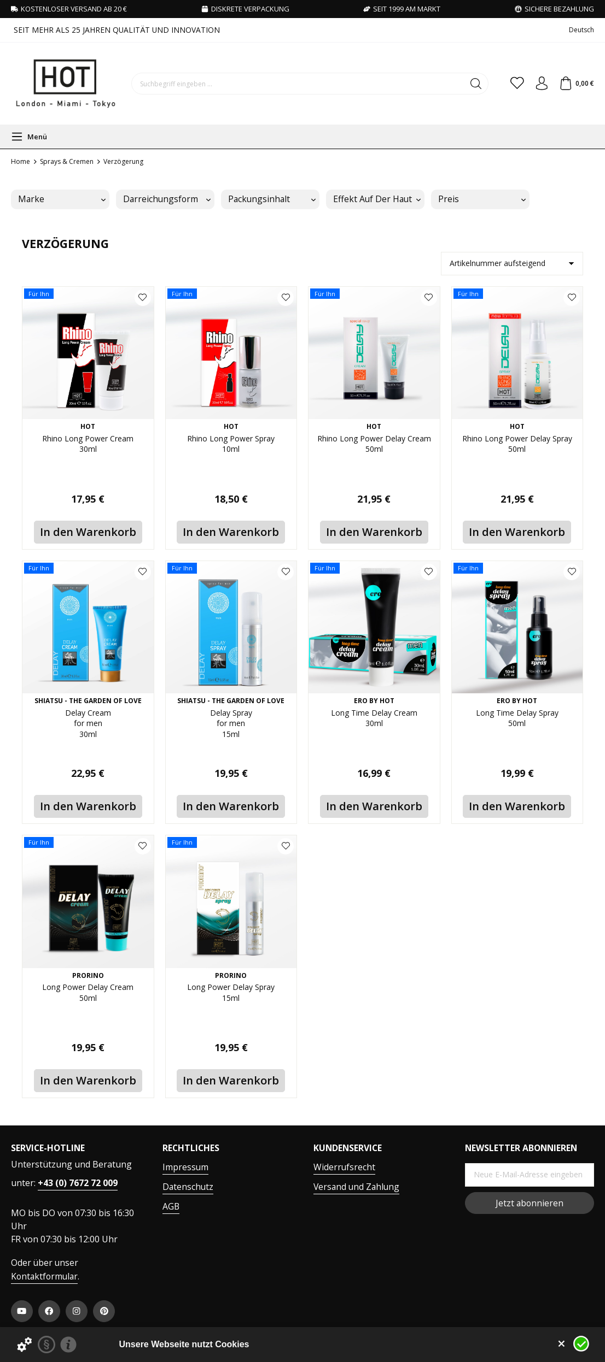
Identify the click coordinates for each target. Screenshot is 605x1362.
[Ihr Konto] (537, 83)
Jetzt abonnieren (529, 1203)
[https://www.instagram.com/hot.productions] (77, 1311)
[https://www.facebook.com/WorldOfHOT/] (49, 1311)
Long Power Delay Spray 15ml (231, 994)
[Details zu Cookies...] (24, 1344)
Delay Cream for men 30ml (88, 725)
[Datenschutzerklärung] (46, 1344)
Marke (62, 199)
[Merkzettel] (510, 83)
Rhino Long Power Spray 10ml (231, 445)
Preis (482, 199)
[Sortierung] (512, 263)
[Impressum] (68, 1344)
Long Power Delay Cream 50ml (88, 994)
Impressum (185, 1167)
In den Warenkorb (88, 531)
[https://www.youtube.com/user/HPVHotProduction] (22, 1311)
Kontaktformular (44, 1276)
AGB (170, 1206)
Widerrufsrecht (344, 1167)
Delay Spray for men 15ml (231, 725)
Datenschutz (187, 1187)
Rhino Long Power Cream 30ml (88, 445)
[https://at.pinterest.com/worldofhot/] (104, 1311)
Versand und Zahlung (356, 1187)
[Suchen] (467, 84)
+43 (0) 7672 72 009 (78, 1183)
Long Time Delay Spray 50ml (517, 719)
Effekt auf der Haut (377, 199)
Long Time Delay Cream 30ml (374, 719)
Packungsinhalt (272, 199)
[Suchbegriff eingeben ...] (293, 84)
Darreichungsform (167, 199)
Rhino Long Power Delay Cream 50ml (373, 451)
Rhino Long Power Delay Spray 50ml (517, 451)
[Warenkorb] (575, 83)
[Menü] (29, 137)
